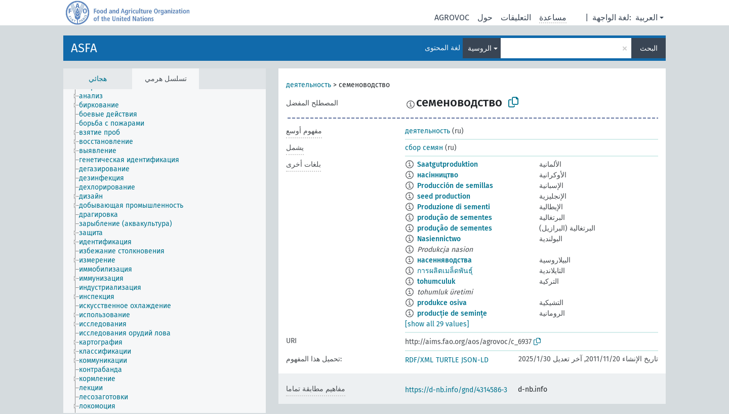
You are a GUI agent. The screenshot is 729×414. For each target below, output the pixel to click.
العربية (646, 17)
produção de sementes (454, 217)
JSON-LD (475, 360)
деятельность (308, 85)
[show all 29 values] (437, 324)
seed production (443, 196)
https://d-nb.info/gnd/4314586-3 (456, 390)
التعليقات (516, 17)
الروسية (480, 48)
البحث (649, 48)
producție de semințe (452, 313)
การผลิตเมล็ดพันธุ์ (445, 271)
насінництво (437, 175)
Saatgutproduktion (447, 164)
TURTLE (447, 360)
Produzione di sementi (453, 207)
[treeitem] (95, 96)
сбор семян (424, 147)
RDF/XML (419, 360)
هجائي (98, 78)
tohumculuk (436, 281)
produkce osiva (442, 302)
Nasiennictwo (439, 239)
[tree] (164, 251)
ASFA (84, 48)
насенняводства (444, 260)
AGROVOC (451, 17)
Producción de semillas (455, 185)
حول (485, 17)
